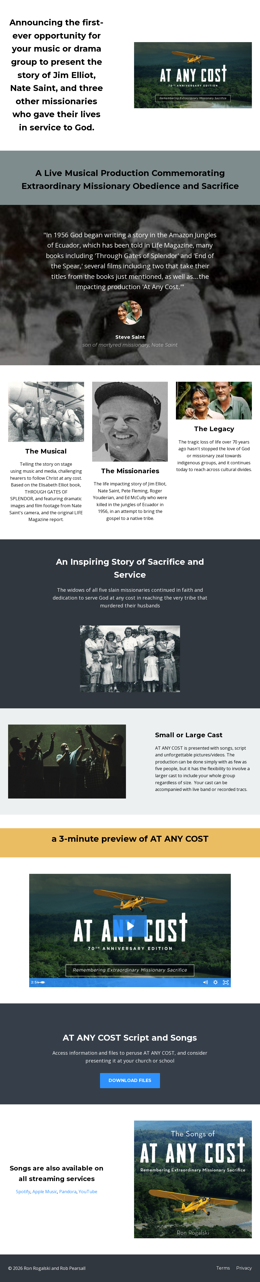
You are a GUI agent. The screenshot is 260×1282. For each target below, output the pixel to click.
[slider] (124, 982)
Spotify (23, 1192)
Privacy (244, 1268)
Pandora (67, 1192)
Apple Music (44, 1192)
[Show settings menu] (214, 982)
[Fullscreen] (225, 982)
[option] (130, 285)
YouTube (88, 1192)
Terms (223, 1268)
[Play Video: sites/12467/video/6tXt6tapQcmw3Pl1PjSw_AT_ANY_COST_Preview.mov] (130, 926)
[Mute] (203, 982)
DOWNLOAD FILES (130, 1080)
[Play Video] (34, 982)
